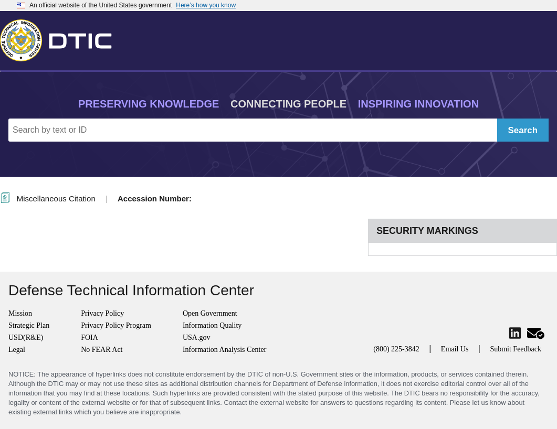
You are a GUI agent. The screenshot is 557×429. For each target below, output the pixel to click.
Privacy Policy (102, 313)
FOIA (89, 337)
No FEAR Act (101, 349)
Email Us (455, 349)
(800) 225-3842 (396, 349)
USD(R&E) (25, 337)
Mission (20, 313)
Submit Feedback (515, 349)
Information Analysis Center (224, 349)
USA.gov (197, 337)
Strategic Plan (28, 325)
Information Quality (212, 325)
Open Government (210, 313)
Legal (16, 349)
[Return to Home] (60, 38)
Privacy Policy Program (116, 325)
